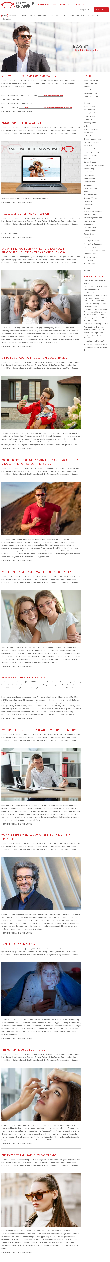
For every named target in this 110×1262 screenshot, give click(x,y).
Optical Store (59, 83)
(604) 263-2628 (86, 10)
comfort (87, 87)
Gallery (71, 15)
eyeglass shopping (91, 96)
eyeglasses (88, 185)
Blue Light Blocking (91, 155)
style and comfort (91, 129)
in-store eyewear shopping (94, 211)
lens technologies (90, 214)
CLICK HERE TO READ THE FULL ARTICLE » (17, 111)
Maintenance (89, 224)
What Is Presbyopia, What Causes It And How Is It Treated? (36, 837)
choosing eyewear (91, 80)
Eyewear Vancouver (91, 100)
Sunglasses (41, 15)
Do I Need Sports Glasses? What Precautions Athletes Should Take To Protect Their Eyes (40, 462)
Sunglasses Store (18, 86)
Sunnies (29, 86)
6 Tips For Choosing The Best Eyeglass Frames (34, 357)
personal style (89, 110)
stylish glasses (89, 136)
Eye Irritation (59, 80)
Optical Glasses (47, 83)
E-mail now (101, 10)
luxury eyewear (90, 221)
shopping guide (90, 123)
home (4, 15)
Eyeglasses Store (72, 80)
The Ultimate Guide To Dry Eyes (23, 1049)
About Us (12, 15)
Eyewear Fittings (15, 83)
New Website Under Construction (25, 213)
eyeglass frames (90, 93)
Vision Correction (90, 149)
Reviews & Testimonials (85, 15)
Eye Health (88, 172)
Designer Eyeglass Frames (70, 127)
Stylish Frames (89, 133)
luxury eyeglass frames (93, 218)
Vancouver (88, 270)
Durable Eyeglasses (91, 90)
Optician (16, 133)
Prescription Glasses (28, 133)
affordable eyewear (91, 152)
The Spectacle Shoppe (92, 139)
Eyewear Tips (89, 201)
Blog (98, 15)
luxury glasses (89, 106)
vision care (88, 146)
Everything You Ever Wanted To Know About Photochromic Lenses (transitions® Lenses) (33, 250)
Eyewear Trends (90, 205)
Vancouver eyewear (91, 142)
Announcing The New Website (22, 123)
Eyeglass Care (89, 182)
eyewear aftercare (91, 195)
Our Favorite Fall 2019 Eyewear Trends (28, 1155)
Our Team (22, 15)
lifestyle (87, 103)
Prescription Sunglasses (46, 133)
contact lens (88, 159)
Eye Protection (89, 178)
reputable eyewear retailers (94, 250)
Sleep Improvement (91, 257)
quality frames (89, 116)
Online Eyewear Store (31, 83)
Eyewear (4, 83)
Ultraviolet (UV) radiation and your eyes (30, 76)
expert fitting (89, 169)
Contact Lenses (54, 15)
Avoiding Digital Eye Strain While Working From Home (39, 730)
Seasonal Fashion (90, 254)
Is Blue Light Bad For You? (19, 944)
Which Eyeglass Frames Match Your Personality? (36, 572)
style (86, 126)
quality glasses (89, 119)
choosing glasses (90, 83)
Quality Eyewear (90, 247)
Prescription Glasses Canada (95, 113)
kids (64, 15)
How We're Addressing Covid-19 (23, 677)
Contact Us (7, 19)
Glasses (32, 15)
